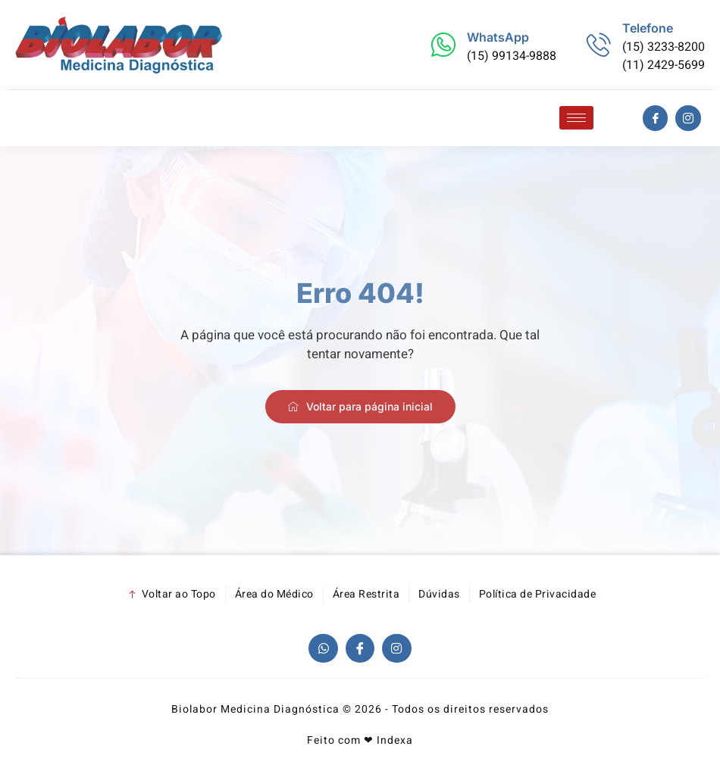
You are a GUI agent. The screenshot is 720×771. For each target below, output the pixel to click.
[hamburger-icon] (576, 118)
